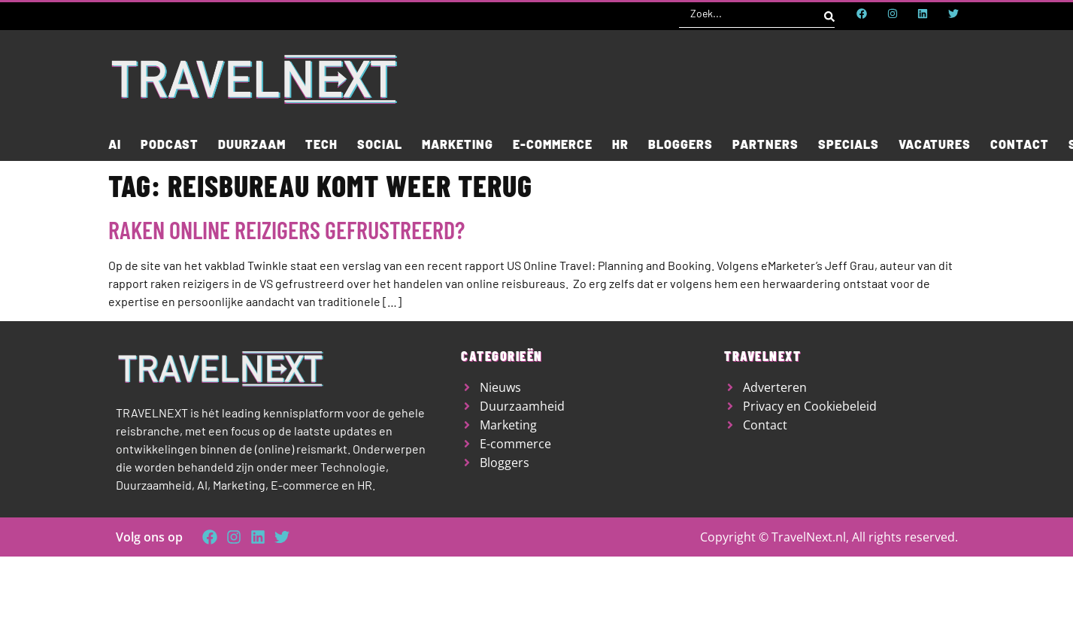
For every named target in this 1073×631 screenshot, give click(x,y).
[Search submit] (829, 13)
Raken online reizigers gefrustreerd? (286, 229)
